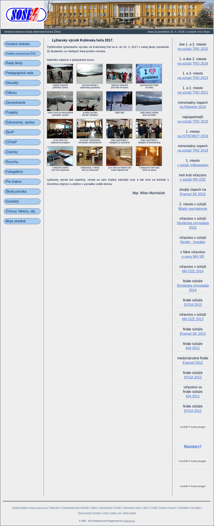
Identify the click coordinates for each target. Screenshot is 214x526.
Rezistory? (193, 446)
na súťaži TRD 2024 (192, 63)
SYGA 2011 (193, 411)
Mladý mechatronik (192, 208)
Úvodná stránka (18, 44)
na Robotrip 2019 (193, 107)
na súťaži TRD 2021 (192, 92)
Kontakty (12, 201)
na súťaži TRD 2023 (192, 78)
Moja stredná (16, 221)
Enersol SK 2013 (193, 333)
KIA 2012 (193, 348)
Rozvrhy (12, 162)
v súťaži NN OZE (193, 179)
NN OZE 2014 (192, 271)
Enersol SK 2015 (193, 194)
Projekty (12, 112)
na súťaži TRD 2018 (192, 150)
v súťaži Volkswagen (192, 165)
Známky (12, 152)
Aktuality (12, 83)
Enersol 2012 (193, 362)
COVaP (11, 142)
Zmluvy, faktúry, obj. (21, 211)
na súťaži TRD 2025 (192, 49)
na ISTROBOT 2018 (192, 136)
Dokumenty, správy (20, 122)
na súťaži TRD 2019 (192, 121)
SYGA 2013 (193, 304)
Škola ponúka (16, 191)
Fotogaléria (14, 172)
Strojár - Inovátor (193, 242)
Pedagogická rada (19, 73)
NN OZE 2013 (192, 319)
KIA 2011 (193, 396)
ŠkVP (10, 132)
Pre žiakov (14, 181)
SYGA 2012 (193, 377)
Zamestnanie (16, 102)
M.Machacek (129, 521)
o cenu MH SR (193, 256)
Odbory (11, 93)
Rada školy (14, 63)
